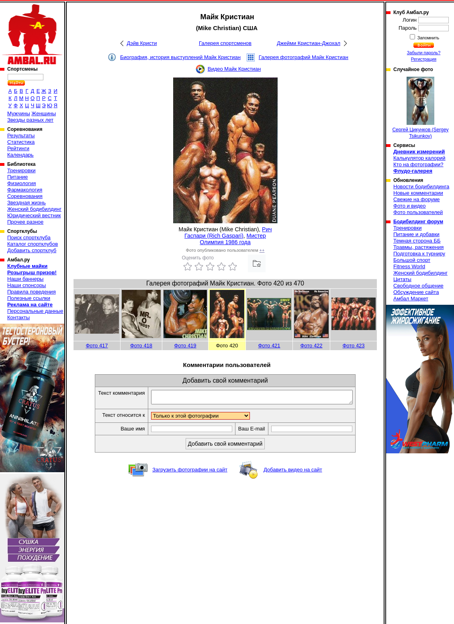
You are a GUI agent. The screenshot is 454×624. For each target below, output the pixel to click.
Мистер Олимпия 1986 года (233, 238)
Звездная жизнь (26, 203)
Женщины (43, 113)
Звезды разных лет (30, 120)
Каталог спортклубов (32, 244)
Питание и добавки (416, 234)
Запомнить (428, 37)
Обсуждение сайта (416, 292)
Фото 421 (269, 346)
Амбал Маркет (410, 299)
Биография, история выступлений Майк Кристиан (180, 57)
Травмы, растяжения (418, 247)
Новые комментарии (418, 193)
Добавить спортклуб (31, 250)
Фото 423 (353, 346)
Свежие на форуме (416, 199)
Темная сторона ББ (417, 241)
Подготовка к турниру (419, 254)
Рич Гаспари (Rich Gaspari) (228, 232)
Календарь (20, 155)
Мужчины (18, 113)
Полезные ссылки (28, 298)
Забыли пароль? (424, 52)
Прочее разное (25, 222)
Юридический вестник (34, 215)
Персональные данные (35, 311)
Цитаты (402, 279)
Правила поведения (31, 292)
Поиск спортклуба (29, 238)
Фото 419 (185, 346)
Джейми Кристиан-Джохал (308, 43)
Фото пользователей (418, 212)
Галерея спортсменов (225, 43)
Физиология (21, 183)
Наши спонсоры (26, 285)
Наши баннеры (25, 279)
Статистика (21, 142)
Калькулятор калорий (419, 158)
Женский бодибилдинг (34, 209)
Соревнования (25, 196)
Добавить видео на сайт (293, 472)
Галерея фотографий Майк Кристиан (303, 57)
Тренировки (21, 170)
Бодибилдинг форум (418, 221)
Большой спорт (411, 260)
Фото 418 (141, 346)
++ (262, 250)
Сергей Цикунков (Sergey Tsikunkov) (420, 108)
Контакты (18, 317)
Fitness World (409, 266)
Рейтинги (18, 148)
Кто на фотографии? (418, 164)
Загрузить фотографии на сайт (189, 472)
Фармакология (24, 190)
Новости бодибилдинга (421, 187)
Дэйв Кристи (142, 43)
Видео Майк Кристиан (234, 69)
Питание (17, 177)
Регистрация (423, 59)
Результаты (21, 136)
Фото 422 (311, 346)
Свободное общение (418, 286)
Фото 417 (97, 346)
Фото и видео (409, 206)
